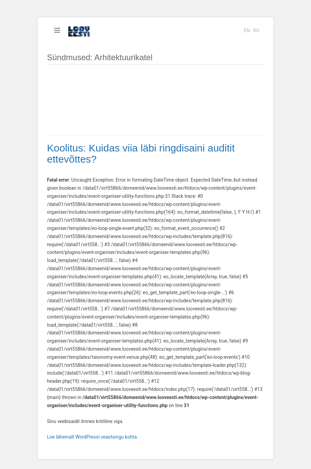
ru (256, 30)
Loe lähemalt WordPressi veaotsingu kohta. (92, 437)
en (247, 30)
